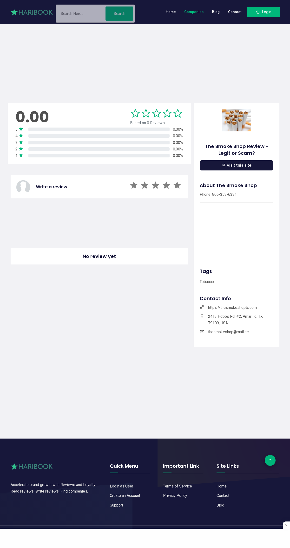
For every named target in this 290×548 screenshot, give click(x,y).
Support (116, 505)
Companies (194, 12)
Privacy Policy (175, 495)
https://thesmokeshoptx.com (232, 307)
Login (263, 12)
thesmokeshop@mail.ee (228, 332)
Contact (235, 12)
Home (171, 12)
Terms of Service (177, 486)
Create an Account (125, 495)
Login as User (121, 486)
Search (119, 15)
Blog (216, 12)
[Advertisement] (145, 58)
